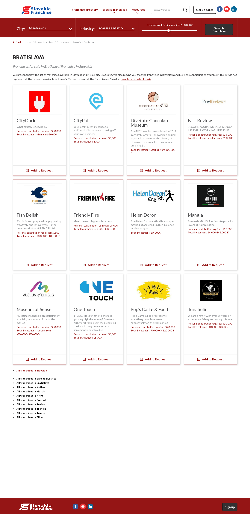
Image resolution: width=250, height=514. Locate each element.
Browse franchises (114, 9)
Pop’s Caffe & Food (149, 309)
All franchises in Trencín (31, 408)
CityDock (26, 120)
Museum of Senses (35, 309)
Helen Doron (143, 215)
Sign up (230, 507)
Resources (138, 9)
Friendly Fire (86, 215)
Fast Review (200, 120)
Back (19, 42)
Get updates (204, 9)
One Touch (84, 309)
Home (28, 42)
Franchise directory (85, 9)
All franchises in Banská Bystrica (36, 378)
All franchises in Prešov (30, 404)
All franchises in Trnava (30, 412)
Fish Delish (28, 215)
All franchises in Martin (30, 391)
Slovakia (77, 42)
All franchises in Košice (30, 387)
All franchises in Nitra (29, 395)
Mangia (195, 215)
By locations (63, 42)
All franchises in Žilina (29, 417)
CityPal (81, 120)
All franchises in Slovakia (31, 370)
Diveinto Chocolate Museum (150, 123)
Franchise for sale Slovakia (136, 79)
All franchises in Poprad (31, 400)
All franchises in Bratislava (32, 382)
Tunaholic (197, 309)
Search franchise (219, 29)
